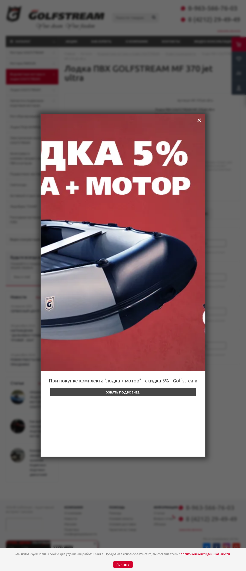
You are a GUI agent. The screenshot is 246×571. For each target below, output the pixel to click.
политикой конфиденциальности (205, 554)
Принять (123, 564)
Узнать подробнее (123, 392)
